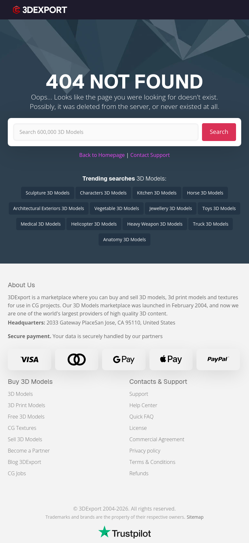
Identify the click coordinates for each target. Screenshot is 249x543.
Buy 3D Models (30, 381)
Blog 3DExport (24, 462)
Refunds (138, 473)
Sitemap (195, 517)
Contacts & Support (158, 381)
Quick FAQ (141, 416)
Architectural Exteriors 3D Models (48, 208)
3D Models (20, 393)
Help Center (143, 405)
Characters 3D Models (103, 193)
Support (138, 393)
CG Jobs (17, 473)
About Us (21, 285)
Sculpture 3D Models (47, 193)
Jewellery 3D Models (170, 208)
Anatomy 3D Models (124, 239)
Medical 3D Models (41, 224)
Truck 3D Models (210, 224)
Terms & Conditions (152, 462)
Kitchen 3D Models (157, 193)
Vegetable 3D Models (116, 208)
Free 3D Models (26, 416)
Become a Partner (29, 450)
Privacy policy (144, 450)
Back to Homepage (102, 155)
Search (219, 132)
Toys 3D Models (219, 208)
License (138, 427)
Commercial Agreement (156, 439)
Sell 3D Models (25, 439)
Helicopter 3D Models (94, 224)
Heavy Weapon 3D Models (155, 224)
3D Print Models (26, 405)
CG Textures (22, 427)
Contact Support (150, 155)
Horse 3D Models (205, 193)
